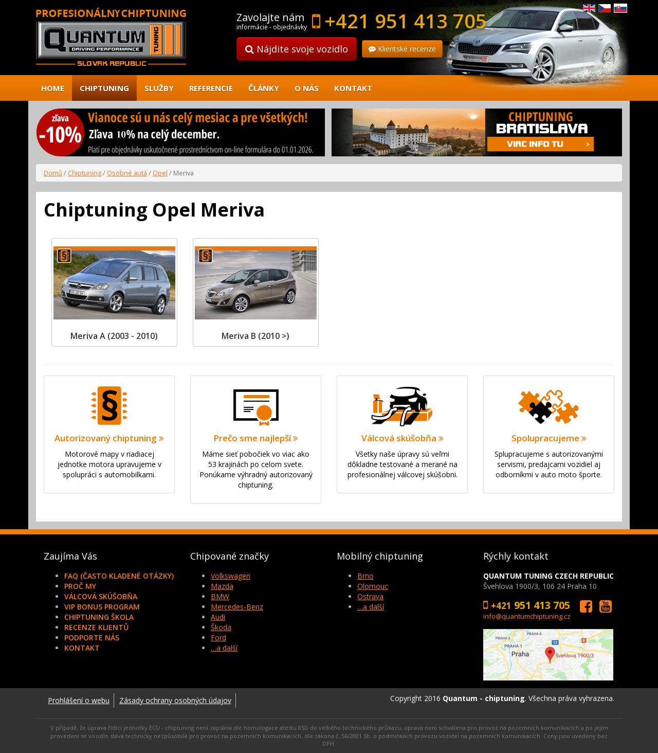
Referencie (211, 88)
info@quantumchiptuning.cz (527, 616)
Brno (365, 576)
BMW (220, 596)
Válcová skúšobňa (100, 596)
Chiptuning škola (99, 617)
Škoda (221, 627)
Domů (53, 172)
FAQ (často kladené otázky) (119, 576)
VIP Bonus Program (102, 607)
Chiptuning (104, 88)
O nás (307, 88)
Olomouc (372, 586)
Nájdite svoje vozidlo (296, 49)
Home (52, 88)
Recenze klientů (96, 627)
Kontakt (353, 88)
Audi (218, 617)
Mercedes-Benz (237, 607)
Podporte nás (91, 637)
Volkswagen (230, 576)
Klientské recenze (402, 48)
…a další (224, 648)
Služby (159, 88)
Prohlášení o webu (78, 700)
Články (263, 88)
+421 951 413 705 (405, 20)
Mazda (222, 586)
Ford (218, 637)
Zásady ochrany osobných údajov (175, 700)
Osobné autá (127, 172)
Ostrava (370, 596)
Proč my (80, 586)
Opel (160, 172)
